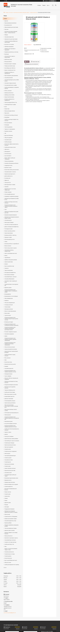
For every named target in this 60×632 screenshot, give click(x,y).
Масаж (6, 255)
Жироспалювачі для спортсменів (11, 27)
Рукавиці (6, 366)
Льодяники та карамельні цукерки (11, 196)
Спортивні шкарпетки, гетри (10, 520)
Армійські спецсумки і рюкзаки (11, 259)
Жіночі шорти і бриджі (9, 222)
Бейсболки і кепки (8, 59)
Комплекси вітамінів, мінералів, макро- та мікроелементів (25, 12)
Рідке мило (7, 113)
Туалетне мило (8, 315)
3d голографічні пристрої (10, 194)
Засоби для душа (8, 141)
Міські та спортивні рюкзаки (10, 311)
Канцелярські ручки (8, 421)
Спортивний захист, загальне (10, 276)
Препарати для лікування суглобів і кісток (12, 199)
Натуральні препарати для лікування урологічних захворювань (10, 343)
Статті (5, 567)
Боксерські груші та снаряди (10, 63)
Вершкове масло (8, 480)
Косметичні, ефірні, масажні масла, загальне (11, 145)
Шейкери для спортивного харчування (10, 49)
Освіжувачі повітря (8, 373)
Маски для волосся (8, 535)
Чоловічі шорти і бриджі (9, 442)
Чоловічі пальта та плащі (10, 554)
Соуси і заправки (8, 376)
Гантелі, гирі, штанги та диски (11, 247)
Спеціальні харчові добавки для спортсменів (11, 42)
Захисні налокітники (9, 261)
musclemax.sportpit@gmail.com (10, 612)
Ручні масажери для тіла (9, 239)
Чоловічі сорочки (8, 457)
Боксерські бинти (8, 61)
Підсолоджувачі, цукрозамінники (11, 75)
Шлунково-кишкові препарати (11, 214)
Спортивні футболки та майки (11, 85)
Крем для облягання (9, 135)
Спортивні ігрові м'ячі (9, 368)
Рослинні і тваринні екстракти (11, 331)
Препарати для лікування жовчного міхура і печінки (12, 218)
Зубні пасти (7, 149)
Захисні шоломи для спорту (10, 444)
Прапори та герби (8, 237)
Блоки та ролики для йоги (10, 230)
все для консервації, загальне (11, 423)
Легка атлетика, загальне (10, 347)
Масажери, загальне (9, 309)
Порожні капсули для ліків (10, 470)
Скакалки (6, 186)
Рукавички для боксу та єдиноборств (9, 73)
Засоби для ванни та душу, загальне (10, 355)
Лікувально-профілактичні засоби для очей (11, 212)
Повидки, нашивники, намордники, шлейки (12, 526)
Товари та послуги (9, 12)
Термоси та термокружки (10, 129)
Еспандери (7, 124)
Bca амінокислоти (8, 25)
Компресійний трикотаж (9, 396)
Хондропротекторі (8, 165)
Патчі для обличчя (8, 122)
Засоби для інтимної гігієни (10, 147)
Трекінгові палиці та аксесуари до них (11, 285)
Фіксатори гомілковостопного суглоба (11, 410)
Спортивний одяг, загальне (10, 540)
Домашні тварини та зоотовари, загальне (11, 533)
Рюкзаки (6, 504)
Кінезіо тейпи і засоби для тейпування (10, 158)
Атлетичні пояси (8, 153)
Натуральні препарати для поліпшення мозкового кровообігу (11, 325)
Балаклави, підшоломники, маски (11, 478)
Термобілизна (7, 257)
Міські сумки (7, 313)
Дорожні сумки (8, 502)
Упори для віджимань (9, 161)
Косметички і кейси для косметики (12, 169)
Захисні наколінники (9, 233)
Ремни (6, 500)
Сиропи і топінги (8, 432)
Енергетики (7, 108)
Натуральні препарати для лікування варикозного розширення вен (12, 418)
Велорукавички (8, 294)
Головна (39, 5)
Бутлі (6, 106)
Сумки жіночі (7, 496)
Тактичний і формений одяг (10, 455)
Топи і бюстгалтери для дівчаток (11, 224)
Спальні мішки (7, 306)
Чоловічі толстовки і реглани (10, 542)
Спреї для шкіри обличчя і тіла (11, 102)
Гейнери (6, 34)
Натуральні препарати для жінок (11, 384)
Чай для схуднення (8, 137)
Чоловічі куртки (8, 462)
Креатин (6, 20)
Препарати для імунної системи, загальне (11, 382)
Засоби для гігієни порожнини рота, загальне (12, 429)
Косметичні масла (8, 558)
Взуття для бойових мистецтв (11, 560)
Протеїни (6, 29)
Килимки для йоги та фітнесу (10, 235)
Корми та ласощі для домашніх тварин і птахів (11, 549)
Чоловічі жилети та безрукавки (11, 516)
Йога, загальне (7, 357)
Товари (43, 5)
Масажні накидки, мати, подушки (11, 484)
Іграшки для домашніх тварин (11, 518)
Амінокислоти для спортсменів (11, 39)
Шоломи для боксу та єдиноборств (12, 243)
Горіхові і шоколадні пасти (10, 173)
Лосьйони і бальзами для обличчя (11, 163)
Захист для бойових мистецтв (11, 253)
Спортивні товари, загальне (10, 83)
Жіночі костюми (8, 562)
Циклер (6, 434)
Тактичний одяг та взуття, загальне (12, 440)
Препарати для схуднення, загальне (10, 387)
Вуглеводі (7, 54)
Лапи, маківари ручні (9, 298)
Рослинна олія (7, 178)
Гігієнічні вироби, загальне (10, 400)
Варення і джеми (8, 287)
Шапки (6, 336)
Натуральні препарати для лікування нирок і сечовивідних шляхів (11, 291)
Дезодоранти (7, 151)
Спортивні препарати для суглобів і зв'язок (12, 80)
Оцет (6, 209)
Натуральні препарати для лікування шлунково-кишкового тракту (11, 206)
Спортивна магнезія (9, 77)
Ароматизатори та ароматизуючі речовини (11, 352)
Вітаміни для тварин (9, 321)
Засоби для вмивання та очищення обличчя (12, 88)
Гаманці (6, 498)
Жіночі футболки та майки (10, 184)
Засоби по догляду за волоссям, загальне (11, 202)
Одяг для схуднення (9, 447)
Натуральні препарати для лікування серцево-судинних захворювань (10, 339)
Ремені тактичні (8, 491)
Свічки (6, 241)
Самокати (7, 268)
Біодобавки (7, 117)
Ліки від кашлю (8, 414)
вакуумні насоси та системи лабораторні (10, 189)
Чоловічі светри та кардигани (10, 451)
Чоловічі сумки (7, 466)
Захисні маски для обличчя (10, 402)
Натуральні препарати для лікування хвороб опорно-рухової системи (11, 318)
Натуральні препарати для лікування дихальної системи (11, 426)
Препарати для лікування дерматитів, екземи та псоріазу (11, 512)
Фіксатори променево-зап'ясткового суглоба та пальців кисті (11, 406)
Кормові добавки (8, 522)
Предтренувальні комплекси (10, 22)
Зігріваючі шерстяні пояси (10, 482)
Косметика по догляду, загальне (11, 115)
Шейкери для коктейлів (9, 94)
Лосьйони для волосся (9, 551)
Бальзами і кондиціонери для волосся (11, 489)
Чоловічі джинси (8, 556)
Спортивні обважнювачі (9, 278)
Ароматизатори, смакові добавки (11, 438)
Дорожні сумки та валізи (10, 530)
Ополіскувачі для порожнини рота (11, 412)
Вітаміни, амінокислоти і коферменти (9, 100)
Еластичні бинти (8, 155)
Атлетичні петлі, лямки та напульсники (10, 57)
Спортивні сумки (8, 139)
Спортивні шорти (8, 220)
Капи (5, 359)
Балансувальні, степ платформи (11, 296)
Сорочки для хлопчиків (9, 464)
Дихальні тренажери (9, 398)
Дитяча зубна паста (8, 176)
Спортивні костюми (9, 459)
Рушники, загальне (8, 131)
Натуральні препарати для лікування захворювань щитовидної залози (10, 328)
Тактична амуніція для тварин (11, 528)
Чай (5, 133)
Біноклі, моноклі (8, 245)
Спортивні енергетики (9, 36)
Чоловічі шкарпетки (8, 486)
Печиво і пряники (8, 192)
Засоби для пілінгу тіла (9, 544)
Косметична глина (8, 362)
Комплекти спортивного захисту (11, 537)
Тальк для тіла (8, 182)
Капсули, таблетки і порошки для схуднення (11, 379)
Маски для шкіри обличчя (10, 110)
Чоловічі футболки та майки (10, 104)
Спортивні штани (8, 472)
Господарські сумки (8, 228)
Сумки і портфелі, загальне (10, 468)
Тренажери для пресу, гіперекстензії (9, 251)
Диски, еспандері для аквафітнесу (11, 226)
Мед (5, 546)
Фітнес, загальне (8, 90)
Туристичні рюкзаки (9, 270)
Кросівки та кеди (8, 167)
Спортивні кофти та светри (10, 171)
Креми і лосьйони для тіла (10, 70)
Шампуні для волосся (9, 92)
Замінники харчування (9, 46)
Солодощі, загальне (9, 304)
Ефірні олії (7, 180)
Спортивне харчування (9, 333)
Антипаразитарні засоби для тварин (10, 475)
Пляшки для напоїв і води (10, 65)
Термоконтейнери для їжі (10, 390)
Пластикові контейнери (9, 274)
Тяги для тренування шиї (10, 302)
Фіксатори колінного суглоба (10, 394)
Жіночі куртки (7, 453)
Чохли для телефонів (9, 436)
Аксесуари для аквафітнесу (10, 272)
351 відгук (46, 0)
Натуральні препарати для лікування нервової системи (10, 371)
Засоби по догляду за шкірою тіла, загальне (11, 120)
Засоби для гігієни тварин (10, 392)
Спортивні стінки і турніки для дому (11, 282)
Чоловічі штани (8, 449)
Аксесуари (7, 506)
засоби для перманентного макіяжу (12, 564)
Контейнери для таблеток (10, 68)
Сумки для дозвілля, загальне (11, 349)
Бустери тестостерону (9, 44)
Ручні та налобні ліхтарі (9, 266)
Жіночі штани (7, 514)
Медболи (6, 300)
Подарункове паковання (9, 508)
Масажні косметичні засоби (10, 364)
